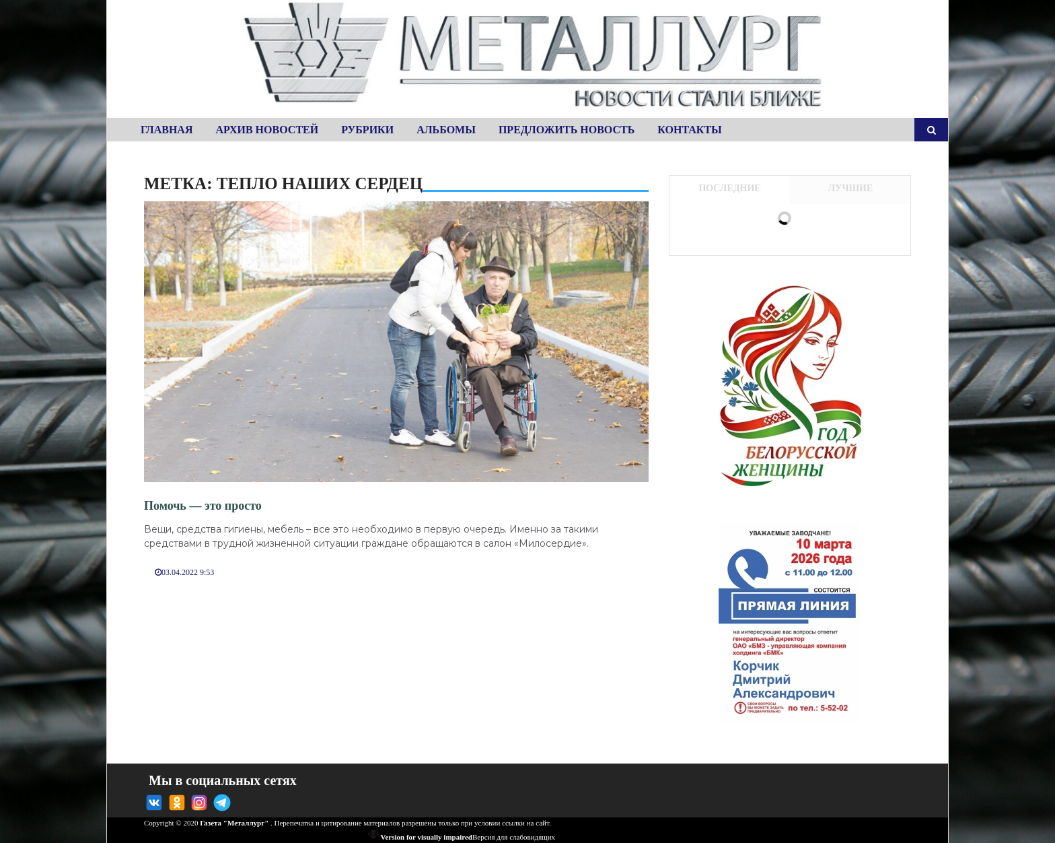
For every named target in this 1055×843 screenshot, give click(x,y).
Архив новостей (266, 129)
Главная (166, 129)
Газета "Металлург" (234, 823)
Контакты (689, 129)
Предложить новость (566, 129)
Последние (729, 188)
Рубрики (367, 129)
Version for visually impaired (420, 837)
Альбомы (446, 129)
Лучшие (850, 188)
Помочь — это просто (203, 505)
